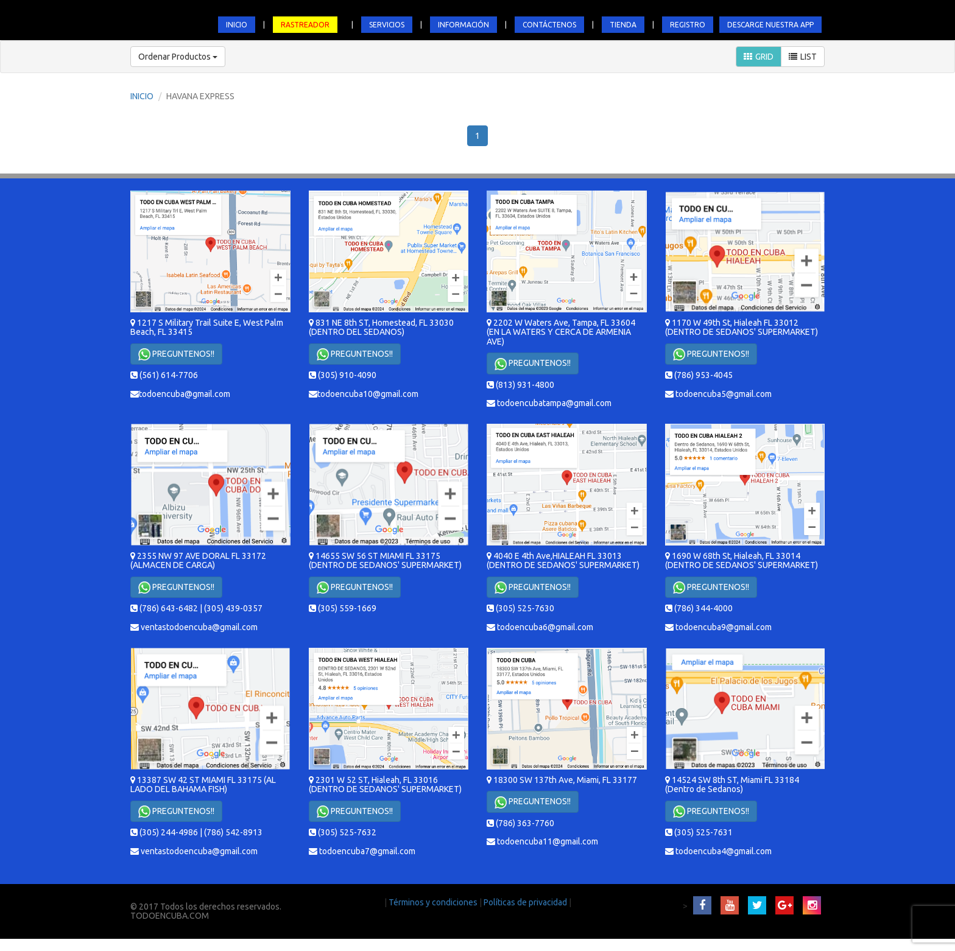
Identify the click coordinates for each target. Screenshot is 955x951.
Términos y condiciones (434, 902)
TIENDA (623, 25)
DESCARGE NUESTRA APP (770, 25)
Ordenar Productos (177, 56)
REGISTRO (687, 25)
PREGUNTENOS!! (176, 354)
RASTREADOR (305, 25)
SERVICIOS (386, 25)
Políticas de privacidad (526, 902)
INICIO (236, 25)
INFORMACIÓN (463, 25)
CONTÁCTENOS (549, 25)
